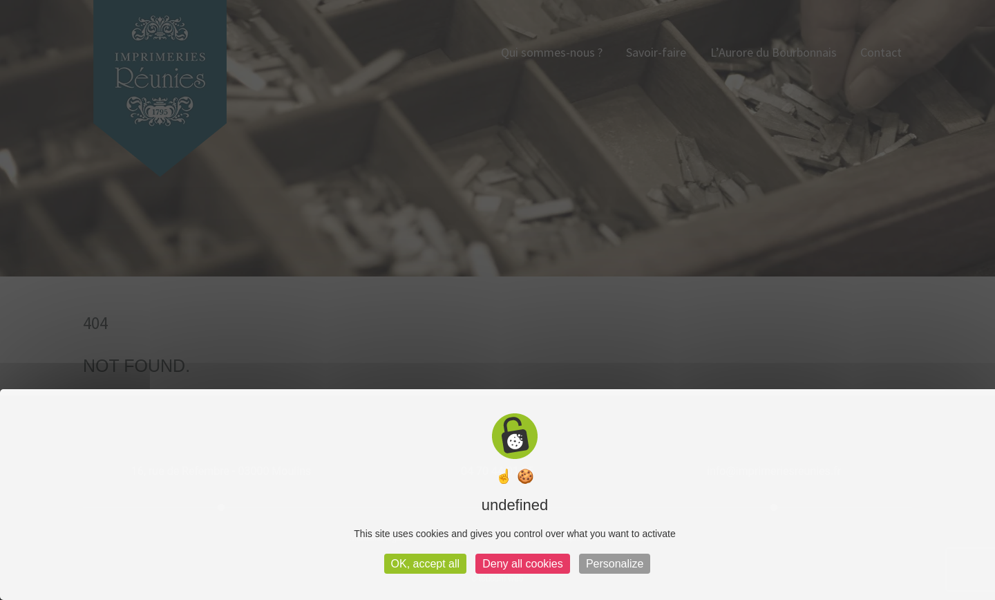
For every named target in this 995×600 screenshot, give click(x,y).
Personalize (615, 564)
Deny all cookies (522, 564)
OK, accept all (425, 564)
